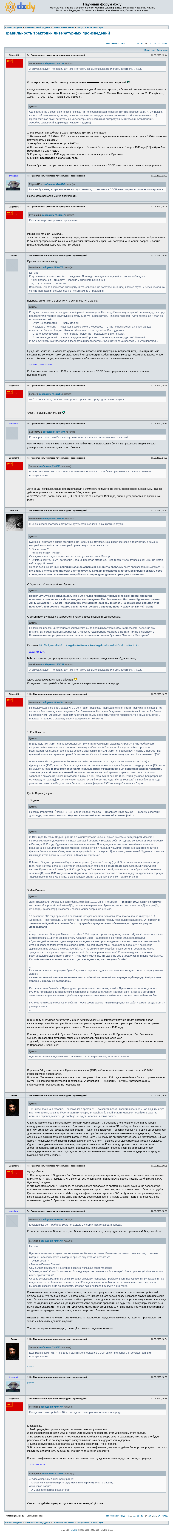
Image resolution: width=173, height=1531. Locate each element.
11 (134, 43)
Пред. (122, 43)
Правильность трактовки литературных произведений (57, 33)
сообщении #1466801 (53, 1473)
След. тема (162, 50)
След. (165, 43)
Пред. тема (149, 50)
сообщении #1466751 (50, 394)
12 (138, 43)
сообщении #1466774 (52, 702)
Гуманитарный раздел (64, 1523)
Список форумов (13, 1523)
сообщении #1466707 (52, 267)
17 (159, 43)
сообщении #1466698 (52, 518)
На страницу (112, 43)
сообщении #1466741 (52, 63)
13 (142, 43)
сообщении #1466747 (53, 215)
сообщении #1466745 (54, 184)
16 (154, 43)
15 (150, 43)
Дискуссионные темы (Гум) (90, 1523)
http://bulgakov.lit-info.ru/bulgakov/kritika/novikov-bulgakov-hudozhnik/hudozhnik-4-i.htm (89, 645)
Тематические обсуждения (37, 1523)
